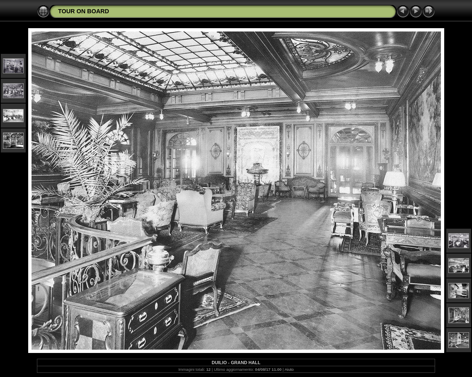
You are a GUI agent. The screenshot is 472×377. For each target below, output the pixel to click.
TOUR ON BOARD (83, 11)
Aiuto (289, 369)
